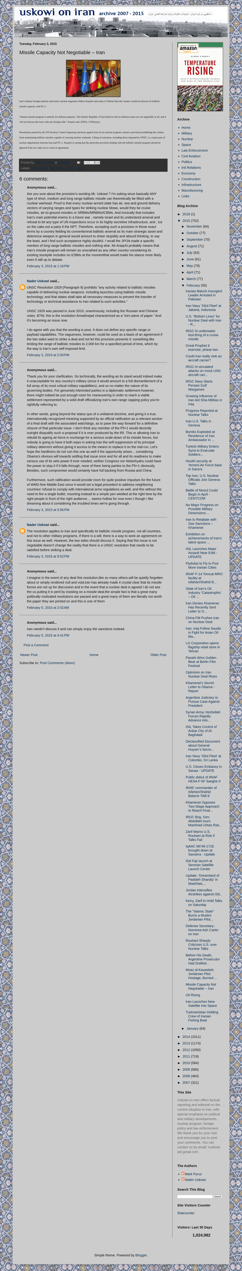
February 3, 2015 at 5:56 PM (48, 510)
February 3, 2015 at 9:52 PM (48, 556)
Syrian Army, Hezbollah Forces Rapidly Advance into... (203, 716)
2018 (187, 214)
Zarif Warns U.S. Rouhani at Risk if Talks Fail (200, 836)
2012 (187, 1050)
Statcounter (185, 1213)
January (193, 1028)
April (190, 272)
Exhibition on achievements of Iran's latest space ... (204, 538)
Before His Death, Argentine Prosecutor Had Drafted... (203, 959)
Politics (187, 162)
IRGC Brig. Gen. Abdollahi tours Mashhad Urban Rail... (204, 821)
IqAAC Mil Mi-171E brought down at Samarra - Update (200, 850)
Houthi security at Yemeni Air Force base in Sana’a (204, 465)
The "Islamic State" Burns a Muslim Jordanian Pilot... (200, 915)
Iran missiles (39, 168)
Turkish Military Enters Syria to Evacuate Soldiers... (202, 450)
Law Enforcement (195, 150)
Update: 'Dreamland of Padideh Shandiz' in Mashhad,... (202, 879)
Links (185, 196)
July (190, 252)
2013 (187, 1043)
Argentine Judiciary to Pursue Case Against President (203, 701)
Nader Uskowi (38, 281)
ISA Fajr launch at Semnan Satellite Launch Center (200, 865)
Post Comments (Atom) (57, 663)
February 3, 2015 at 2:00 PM (48, 355)
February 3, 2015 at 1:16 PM (48, 266)
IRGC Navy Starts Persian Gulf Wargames (199, 385)
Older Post (158, 655)
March (192, 279)
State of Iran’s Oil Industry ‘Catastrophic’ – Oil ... (203, 593)
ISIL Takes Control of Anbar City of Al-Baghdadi (201, 731)
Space (186, 145)
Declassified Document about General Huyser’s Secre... (203, 745)
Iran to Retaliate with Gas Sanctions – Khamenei (201, 523)
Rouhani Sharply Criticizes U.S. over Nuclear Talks (201, 944)
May (190, 266)
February (194, 285)
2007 (187, 1082)
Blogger (141, 1255)
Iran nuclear (58, 168)
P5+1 (70, 168)
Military (187, 133)
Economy (188, 173)
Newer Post (28, 655)
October (193, 233)
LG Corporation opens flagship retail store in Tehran (203, 647)
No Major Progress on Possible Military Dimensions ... (202, 509)
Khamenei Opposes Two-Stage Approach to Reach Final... (202, 806)
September (195, 239)
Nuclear (187, 139)
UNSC (80, 168)
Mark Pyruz (193, 1174)
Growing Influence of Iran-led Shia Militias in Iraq (204, 400)
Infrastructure (191, 185)
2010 (187, 1063)
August (192, 246)
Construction (191, 179)
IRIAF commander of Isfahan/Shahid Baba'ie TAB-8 (201, 792)
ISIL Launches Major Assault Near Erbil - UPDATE (201, 553)
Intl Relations (191, 167)
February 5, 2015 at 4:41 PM (48, 635)
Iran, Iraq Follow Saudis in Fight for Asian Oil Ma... (203, 632)
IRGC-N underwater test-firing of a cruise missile (202, 335)
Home (94, 655)
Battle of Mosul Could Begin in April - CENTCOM (202, 494)
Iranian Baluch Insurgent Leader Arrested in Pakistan (204, 295)
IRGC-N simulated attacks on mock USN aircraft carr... (203, 371)
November (195, 226)
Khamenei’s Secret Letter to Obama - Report (200, 687)
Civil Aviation (191, 156)
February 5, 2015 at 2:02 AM (48, 607)
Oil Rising (193, 995)
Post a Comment (36, 645)
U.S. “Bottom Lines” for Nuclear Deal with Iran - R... (203, 320)
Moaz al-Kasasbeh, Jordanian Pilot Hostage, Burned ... (201, 974)
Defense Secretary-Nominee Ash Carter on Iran (202, 930)
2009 (187, 1069)
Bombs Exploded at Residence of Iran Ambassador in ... (200, 436)
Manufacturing (192, 190)
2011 (187, 1056)
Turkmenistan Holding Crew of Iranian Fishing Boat (202, 1016)
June (191, 259)
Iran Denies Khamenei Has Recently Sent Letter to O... (202, 607)
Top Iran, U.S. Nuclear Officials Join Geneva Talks (203, 480)
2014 (187, 1037)
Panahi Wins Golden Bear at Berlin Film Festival (201, 662)
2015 (187, 221)
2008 (187, 1076)
